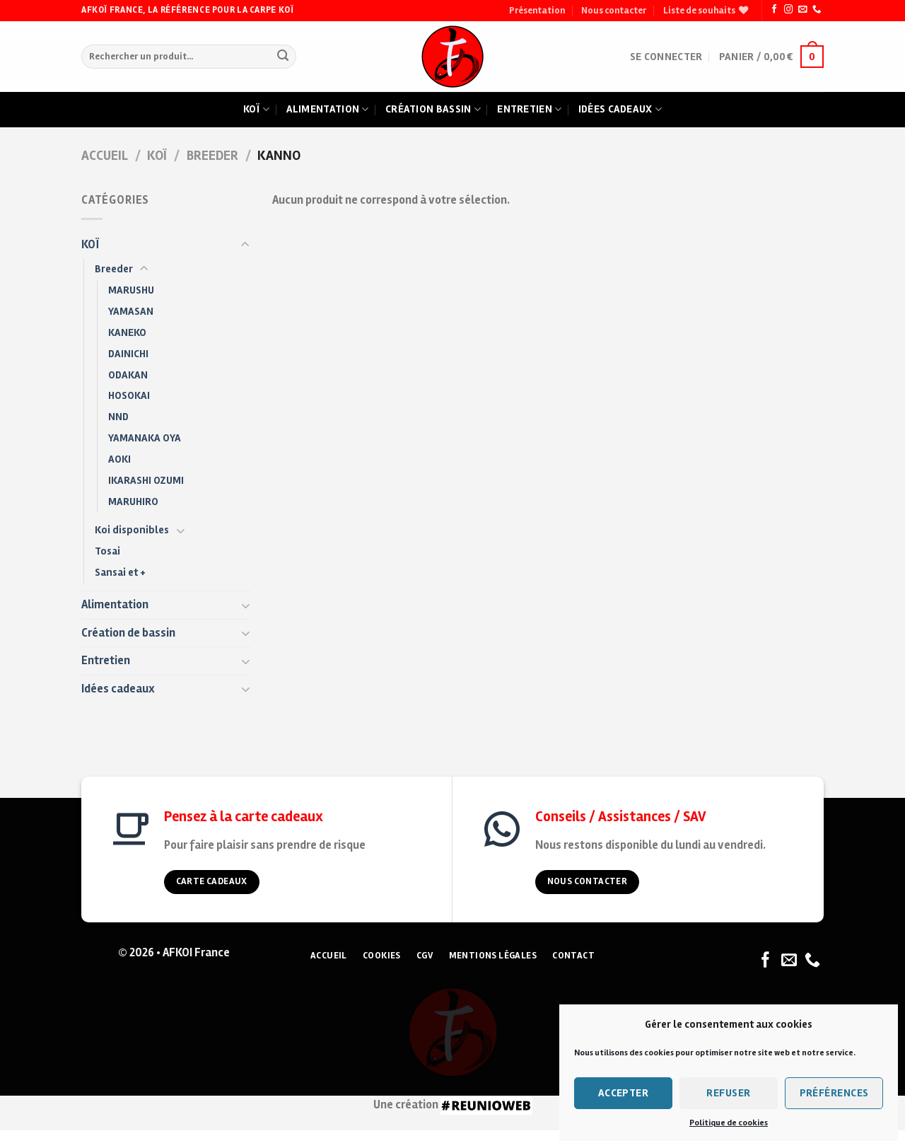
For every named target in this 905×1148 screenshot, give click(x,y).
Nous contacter (613, 10)
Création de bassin (128, 633)
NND (118, 416)
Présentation (537, 10)
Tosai (107, 551)
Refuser (728, 1092)
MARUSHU (131, 290)
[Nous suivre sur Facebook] (774, 10)
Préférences (834, 1092)
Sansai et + (120, 572)
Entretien (529, 110)
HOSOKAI (129, 395)
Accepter (623, 1092)
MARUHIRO (133, 501)
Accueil (104, 155)
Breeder (212, 155)
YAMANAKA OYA (144, 437)
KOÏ (157, 155)
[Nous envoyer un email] (802, 10)
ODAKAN (128, 375)
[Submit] (282, 57)
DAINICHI (128, 353)
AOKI (119, 459)
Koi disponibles (132, 529)
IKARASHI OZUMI (146, 480)
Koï (256, 110)
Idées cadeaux (620, 110)
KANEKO (127, 332)
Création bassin (433, 110)
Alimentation (327, 110)
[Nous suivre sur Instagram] (788, 10)
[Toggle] (245, 245)
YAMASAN (130, 311)
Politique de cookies (728, 1123)
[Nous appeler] (816, 10)
